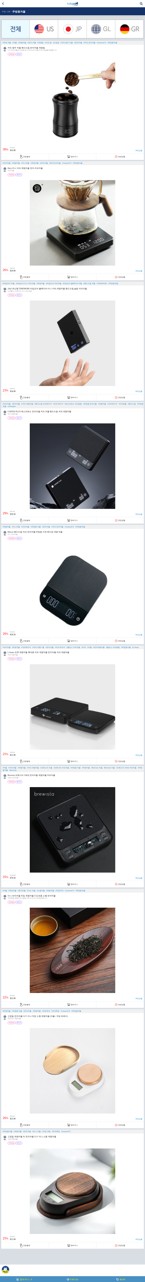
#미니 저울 (36, 1131)
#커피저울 (7, 163)
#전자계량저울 (99, 647)
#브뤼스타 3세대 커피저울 (126, 768)
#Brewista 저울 (96, 768)
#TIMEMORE (102, 283)
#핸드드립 (132, 404)
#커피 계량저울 (27, 404)
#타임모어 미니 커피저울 (25, 283)
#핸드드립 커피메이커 (43, 404)
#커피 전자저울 (89, 43)
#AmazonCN (101, 43)
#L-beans (135, 647)
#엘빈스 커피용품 (113, 647)
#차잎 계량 (46, 1131)
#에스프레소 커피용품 (73, 404)
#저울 (14, 43)
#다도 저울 (31, 891)
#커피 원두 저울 (67, 43)
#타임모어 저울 (8, 283)
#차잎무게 (59, 891)
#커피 (84, 647)
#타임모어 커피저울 (53, 283)
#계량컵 (40, 43)
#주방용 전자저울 (90, 404)
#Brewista (12, 770)
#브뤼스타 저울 (46, 768)
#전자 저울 (32, 43)
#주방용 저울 (36, 527)
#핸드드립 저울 (89, 283)
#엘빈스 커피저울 (73, 647)
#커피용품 (122, 404)
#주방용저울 (112, 43)
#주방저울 (35, 163)
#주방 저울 (7, 43)
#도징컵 (56, 43)
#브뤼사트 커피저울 (61, 768)
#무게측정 (55, 1011)
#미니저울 (25, 163)
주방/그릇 (6, 12)
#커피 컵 (48, 43)
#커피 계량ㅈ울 (38, 647)
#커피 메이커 (58, 404)
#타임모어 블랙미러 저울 (72, 283)
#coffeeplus (12, 406)
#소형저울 (41, 891)
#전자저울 (78, 43)
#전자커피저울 (55, 163)
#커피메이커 (112, 404)
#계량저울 (22, 43)
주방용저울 (18, 11)
